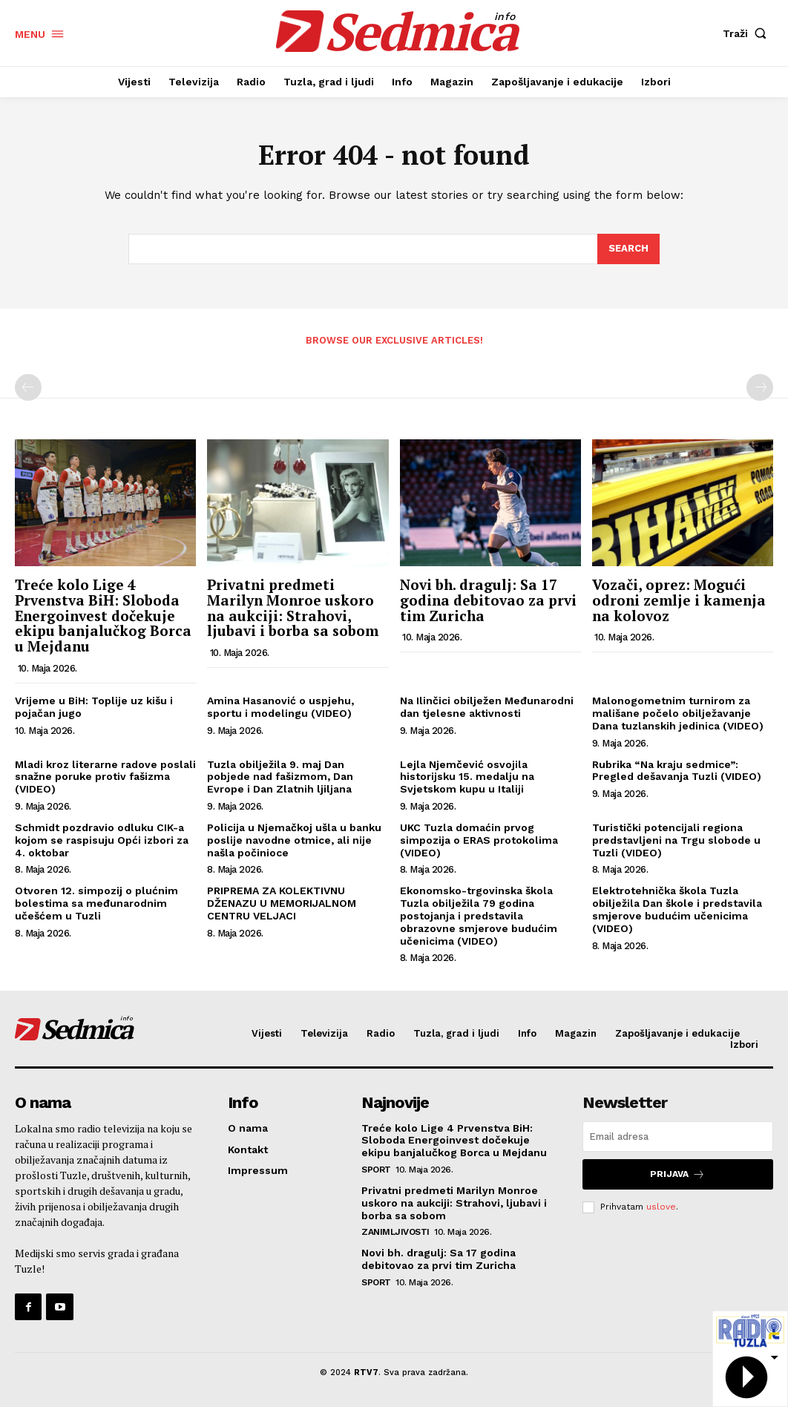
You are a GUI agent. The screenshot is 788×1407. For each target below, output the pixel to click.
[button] (748, 33)
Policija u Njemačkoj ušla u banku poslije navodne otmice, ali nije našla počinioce (294, 840)
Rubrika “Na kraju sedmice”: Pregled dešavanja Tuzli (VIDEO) (676, 770)
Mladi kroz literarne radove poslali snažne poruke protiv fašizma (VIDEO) (105, 777)
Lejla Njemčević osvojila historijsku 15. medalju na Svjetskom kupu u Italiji (467, 777)
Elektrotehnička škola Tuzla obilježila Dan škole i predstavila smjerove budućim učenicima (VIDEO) (677, 909)
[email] (677, 1136)
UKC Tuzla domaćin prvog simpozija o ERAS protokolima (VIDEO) (479, 840)
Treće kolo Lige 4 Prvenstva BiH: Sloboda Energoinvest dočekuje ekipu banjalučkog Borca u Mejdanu (103, 615)
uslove (661, 1206)
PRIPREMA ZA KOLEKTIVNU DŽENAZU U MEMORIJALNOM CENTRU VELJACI (281, 903)
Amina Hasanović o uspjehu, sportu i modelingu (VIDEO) (280, 707)
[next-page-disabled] (759, 387)
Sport (376, 1169)
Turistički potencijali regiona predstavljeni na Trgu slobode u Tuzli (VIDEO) (676, 840)
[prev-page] (28, 387)
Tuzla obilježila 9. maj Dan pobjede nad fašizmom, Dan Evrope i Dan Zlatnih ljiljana (280, 777)
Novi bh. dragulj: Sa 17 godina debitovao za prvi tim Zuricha (488, 600)
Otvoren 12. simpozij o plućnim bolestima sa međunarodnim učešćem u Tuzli (96, 903)
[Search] (628, 249)
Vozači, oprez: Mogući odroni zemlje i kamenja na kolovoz (679, 600)
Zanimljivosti (395, 1232)
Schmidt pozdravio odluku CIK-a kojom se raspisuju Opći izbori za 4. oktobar (101, 840)
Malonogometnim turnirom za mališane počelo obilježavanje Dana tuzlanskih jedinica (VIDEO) (678, 713)
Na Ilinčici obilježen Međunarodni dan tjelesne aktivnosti (487, 707)
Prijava (677, 1174)
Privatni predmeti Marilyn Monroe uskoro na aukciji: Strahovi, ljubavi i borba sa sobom (292, 607)
